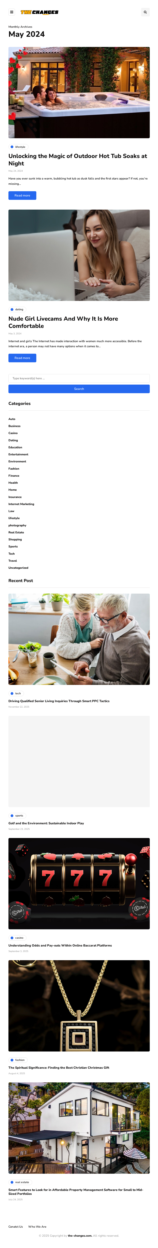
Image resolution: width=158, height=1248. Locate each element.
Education (15, 447)
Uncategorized (18, 568)
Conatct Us (15, 1227)
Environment (17, 461)
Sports (13, 546)
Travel (12, 561)
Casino (13, 433)
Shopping (15, 539)
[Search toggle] (145, 12)
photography (17, 525)
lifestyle (14, 518)
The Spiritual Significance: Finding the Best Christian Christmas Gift (58, 1068)
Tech (11, 554)
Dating (13, 440)
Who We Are (37, 1227)
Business (14, 426)
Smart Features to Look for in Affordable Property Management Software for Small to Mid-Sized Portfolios (75, 1192)
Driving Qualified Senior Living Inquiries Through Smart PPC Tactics (59, 701)
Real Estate (16, 532)
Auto (11, 419)
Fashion (13, 469)
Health (13, 483)
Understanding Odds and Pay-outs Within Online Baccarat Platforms (60, 945)
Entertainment (18, 454)
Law (11, 511)
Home (12, 490)
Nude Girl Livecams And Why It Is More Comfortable (63, 322)
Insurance (15, 497)
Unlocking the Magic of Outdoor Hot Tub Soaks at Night (77, 160)
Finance (13, 476)
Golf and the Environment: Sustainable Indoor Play (46, 823)
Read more (22, 195)
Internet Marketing (21, 504)
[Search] (79, 378)
